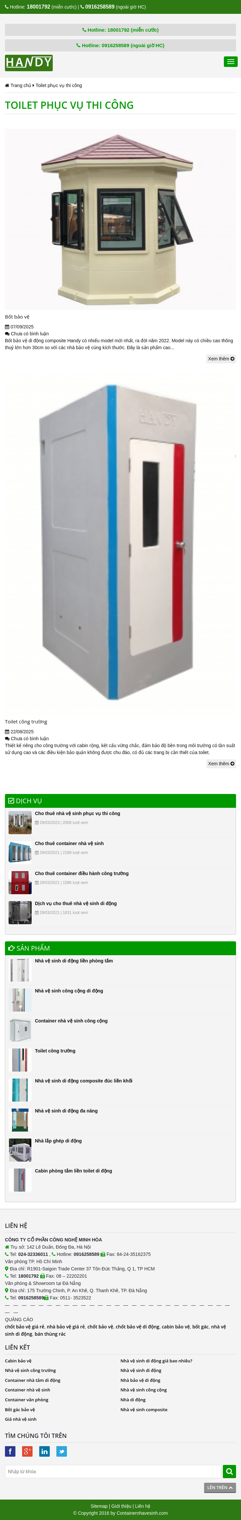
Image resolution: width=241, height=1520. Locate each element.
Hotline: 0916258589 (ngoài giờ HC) (120, 45)
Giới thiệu (121, 1506)
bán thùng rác (50, 1334)
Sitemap (99, 1506)
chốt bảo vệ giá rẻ (24, 1326)
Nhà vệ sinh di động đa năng (66, 1110)
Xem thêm (221, 358)
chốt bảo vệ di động (137, 1326)
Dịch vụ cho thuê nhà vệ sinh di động (76, 903)
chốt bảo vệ (100, 1326)
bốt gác (200, 1326)
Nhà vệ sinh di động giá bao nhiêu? (157, 1361)
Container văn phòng (26, 1400)
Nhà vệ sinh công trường (30, 1370)
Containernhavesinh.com (142, 1513)
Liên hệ (142, 1506)
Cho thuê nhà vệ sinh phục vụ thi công (77, 813)
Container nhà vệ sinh (27, 1390)
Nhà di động (133, 1400)
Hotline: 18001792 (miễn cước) (120, 30)
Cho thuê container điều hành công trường (82, 873)
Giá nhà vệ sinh (21, 1419)
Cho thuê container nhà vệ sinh (69, 843)
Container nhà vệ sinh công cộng (71, 1020)
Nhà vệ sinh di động (141, 1370)
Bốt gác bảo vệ (20, 1410)
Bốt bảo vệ (17, 316)
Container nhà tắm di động (32, 1380)
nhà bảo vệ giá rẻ (66, 1326)
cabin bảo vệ (176, 1326)
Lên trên (220, 1487)
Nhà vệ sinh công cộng (144, 1390)
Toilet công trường (26, 721)
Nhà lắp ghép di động (58, 1140)
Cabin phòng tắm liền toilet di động (73, 1170)
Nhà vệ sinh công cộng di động (69, 990)
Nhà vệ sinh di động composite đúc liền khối (84, 1080)
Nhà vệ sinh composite (144, 1410)
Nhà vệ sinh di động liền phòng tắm (74, 960)
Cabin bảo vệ (18, 1361)
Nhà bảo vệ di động (141, 1380)
